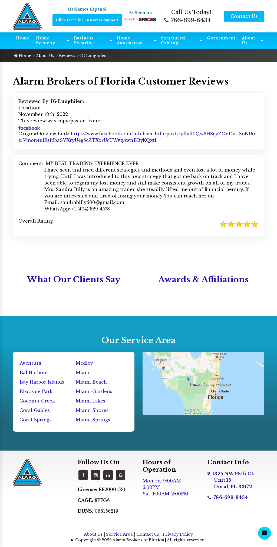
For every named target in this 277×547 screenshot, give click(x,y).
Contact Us (244, 16)
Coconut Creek (37, 401)
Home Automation (130, 40)
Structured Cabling (173, 40)
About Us (248, 40)
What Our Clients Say (73, 279)
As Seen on (140, 12)
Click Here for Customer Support (87, 20)
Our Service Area (138, 340)
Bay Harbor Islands (41, 382)
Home (22, 38)
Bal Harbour (33, 372)
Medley (84, 363)
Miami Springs (93, 419)
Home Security (45, 40)
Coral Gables (34, 410)
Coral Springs (35, 419)
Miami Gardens (94, 391)
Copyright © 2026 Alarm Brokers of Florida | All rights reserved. (140, 540)
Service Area (119, 534)
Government (221, 38)
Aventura (30, 363)
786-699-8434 (187, 20)
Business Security (83, 40)
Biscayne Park (35, 391)
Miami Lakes (90, 401)
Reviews (67, 55)
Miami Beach (91, 382)
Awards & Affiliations (203, 279)
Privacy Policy (178, 534)
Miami (83, 372)
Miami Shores (92, 410)
